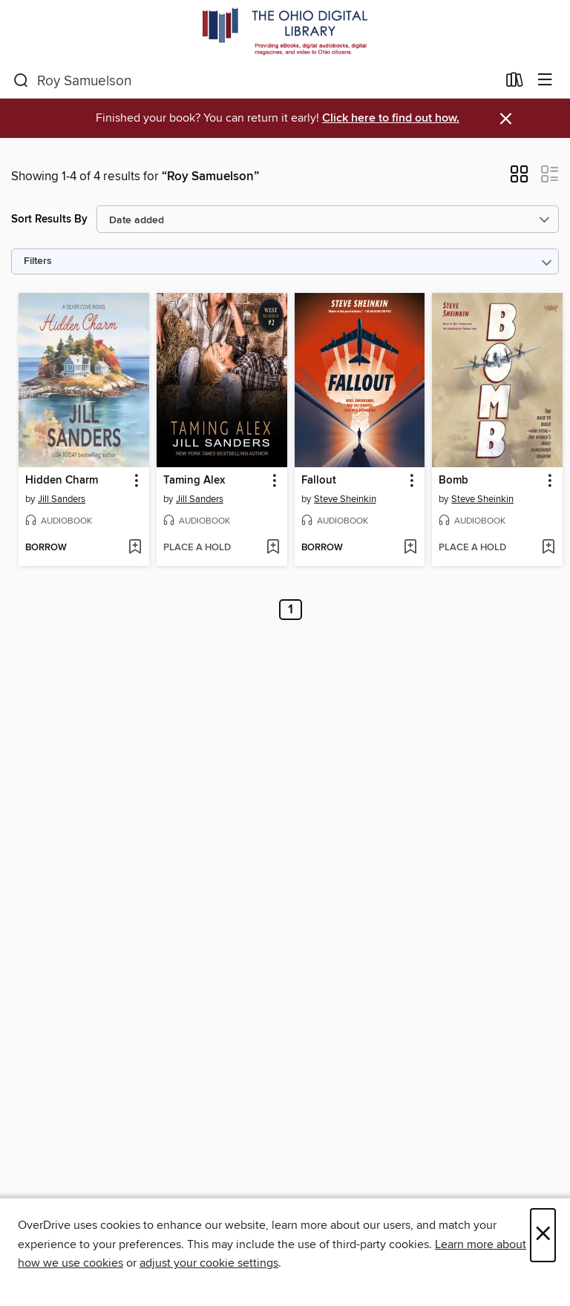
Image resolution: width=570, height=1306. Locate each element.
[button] (519, 178)
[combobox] (255, 81)
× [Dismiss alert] (506, 119)
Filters (38, 261)
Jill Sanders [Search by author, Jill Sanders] (61, 499)
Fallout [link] (318, 480)
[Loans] (514, 83)
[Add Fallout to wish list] (410, 548)
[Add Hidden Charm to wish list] (134, 548)
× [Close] (543, 1235)
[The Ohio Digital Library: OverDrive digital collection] (285, 31)
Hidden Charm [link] (61, 480)
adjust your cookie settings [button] (209, 1263)
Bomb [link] (453, 480)
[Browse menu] (545, 80)
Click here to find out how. (390, 118)
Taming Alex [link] (194, 480)
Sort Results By (49, 219)
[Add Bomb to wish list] (548, 548)
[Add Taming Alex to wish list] (272, 548)
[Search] (21, 81)
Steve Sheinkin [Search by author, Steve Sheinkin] (345, 499)
